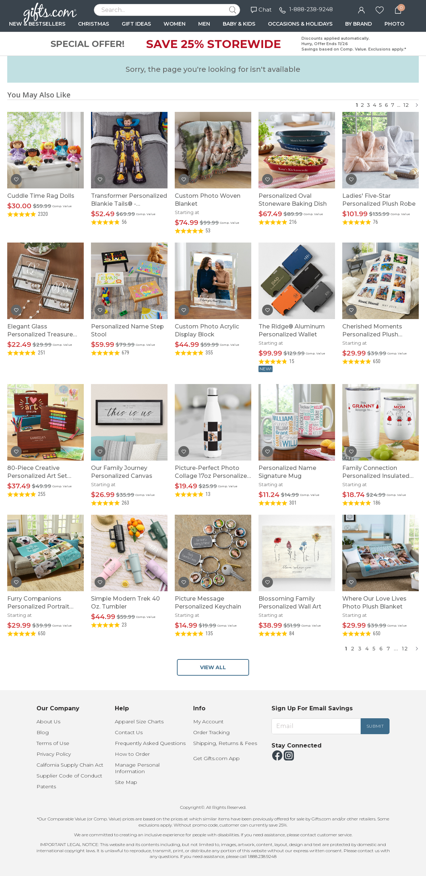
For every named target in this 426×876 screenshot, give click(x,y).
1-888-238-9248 (311, 9)
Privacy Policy (53, 754)
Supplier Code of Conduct (69, 775)
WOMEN (175, 24)
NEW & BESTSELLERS (37, 24)
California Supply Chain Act (69, 765)
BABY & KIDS (239, 24)
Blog (42, 732)
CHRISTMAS (93, 24)
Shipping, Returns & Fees (225, 743)
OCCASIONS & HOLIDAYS (300, 24)
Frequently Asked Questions (150, 743)
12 (406, 105)
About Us (48, 721)
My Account (208, 721)
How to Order (132, 754)
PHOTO (394, 24)
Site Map (126, 782)
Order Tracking (211, 732)
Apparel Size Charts (139, 721)
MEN (204, 24)
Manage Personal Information (137, 768)
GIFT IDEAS (136, 24)
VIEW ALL (213, 667)
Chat (261, 9)
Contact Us (129, 732)
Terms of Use (52, 743)
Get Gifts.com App (216, 758)
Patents (46, 786)
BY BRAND (358, 24)
